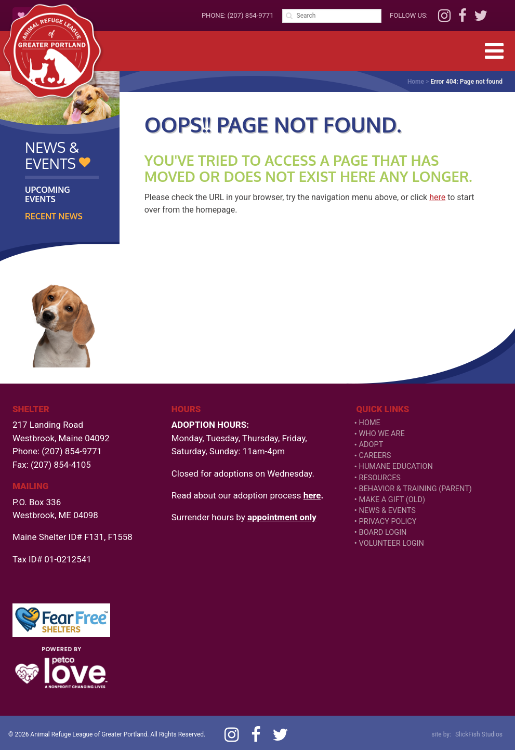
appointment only (281, 517)
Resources (380, 477)
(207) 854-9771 (250, 15)
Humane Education (396, 466)
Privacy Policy (388, 521)
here (437, 197)
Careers (375, 455)
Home (415, 81)
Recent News (54, 216)
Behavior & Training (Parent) (415, 488)
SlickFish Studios (479, 734)
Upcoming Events (47, 194)
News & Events (387, 510)
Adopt (371, 444)
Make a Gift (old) (392, 499)
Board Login (383, 532)
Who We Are (382, 433)
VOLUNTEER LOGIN (391, 543)
